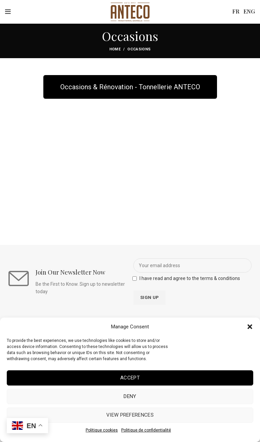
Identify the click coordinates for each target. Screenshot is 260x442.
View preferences (130, 415)
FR (236, 11)
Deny (130, 396)
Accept (130, 378)
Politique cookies (102, 430)
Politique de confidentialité (146, 430)
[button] (249, 326)
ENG (249, 11)
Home (115, 49)
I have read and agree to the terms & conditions (189, 278)
